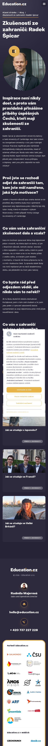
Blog (22, 13)
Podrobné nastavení (24, 403)
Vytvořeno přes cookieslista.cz (17, 412)
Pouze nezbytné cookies (24, 396)
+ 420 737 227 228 (24, 630)
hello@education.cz (24, 612)
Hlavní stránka (10, 13)
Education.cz (14, 3)
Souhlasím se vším (24, 390)
